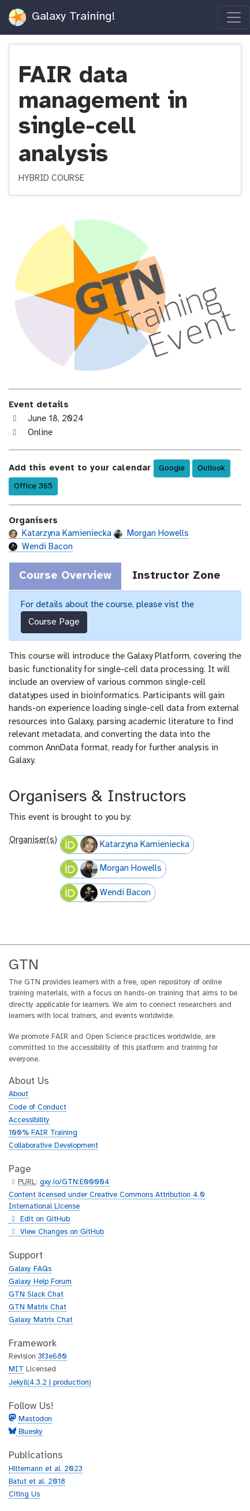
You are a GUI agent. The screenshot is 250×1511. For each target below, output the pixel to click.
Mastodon (35, 1419)
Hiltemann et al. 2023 (46, 1469)
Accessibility (29, 1120)
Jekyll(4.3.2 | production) (50, 1382)
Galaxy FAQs (30, 1269)
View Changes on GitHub (56, 1232)
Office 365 (33, 486)
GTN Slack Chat (36, 1294)
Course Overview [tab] (65, 576)
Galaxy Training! (62, 17)
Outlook (211, 468)
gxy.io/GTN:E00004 (75, 1182)
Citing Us (24, 1494)
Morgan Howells (111, 869)
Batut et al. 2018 (37, 1482)
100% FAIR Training (43, 1133)
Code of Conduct (37, 1107)
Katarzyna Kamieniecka (125, 844)
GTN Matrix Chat (37, 1307)
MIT (16, 1369)
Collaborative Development (53, 1145)
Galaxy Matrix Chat (41, 1320)
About (18, 1094)
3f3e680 (52, 1356)
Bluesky (29, 1432)
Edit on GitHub (39, 1220)
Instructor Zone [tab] (176, 576)
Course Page (54, 622)
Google (172, 468)
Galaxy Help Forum (40, 1282)
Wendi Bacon (106, 893)
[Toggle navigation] (234, 17)
